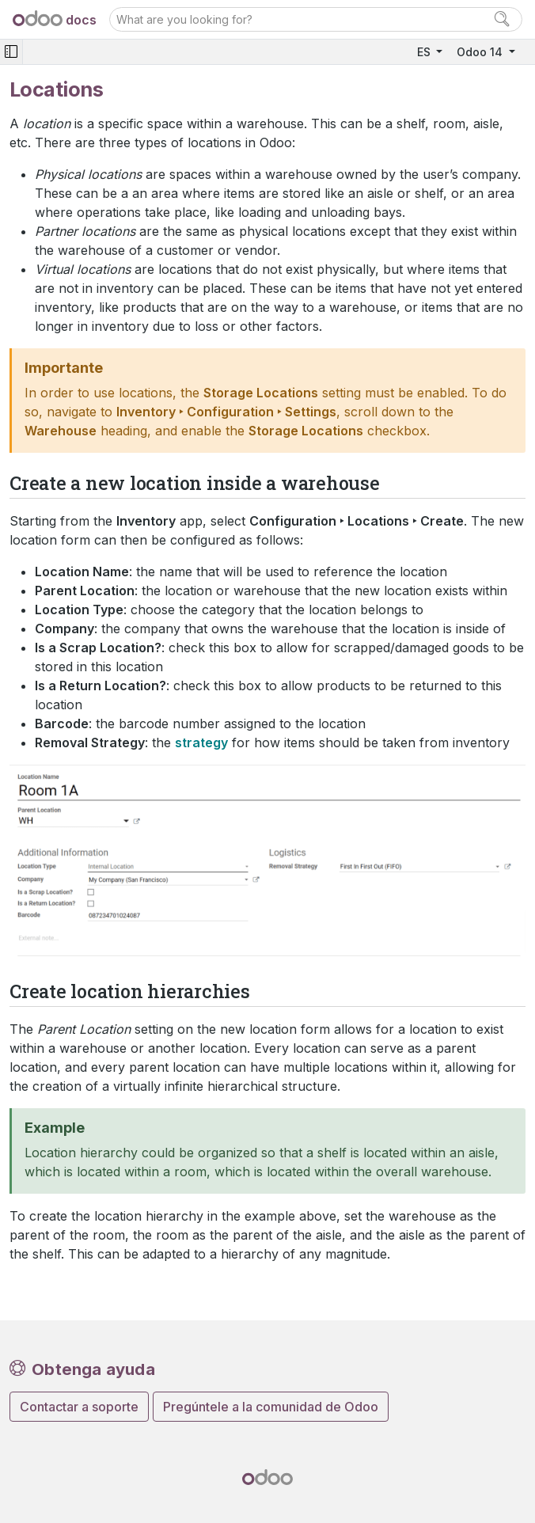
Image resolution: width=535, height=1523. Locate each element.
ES (425, 52)
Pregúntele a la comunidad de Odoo (270, 1407)
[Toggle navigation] (11, 52)
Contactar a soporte (79, 1407)
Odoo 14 (481, 52)
